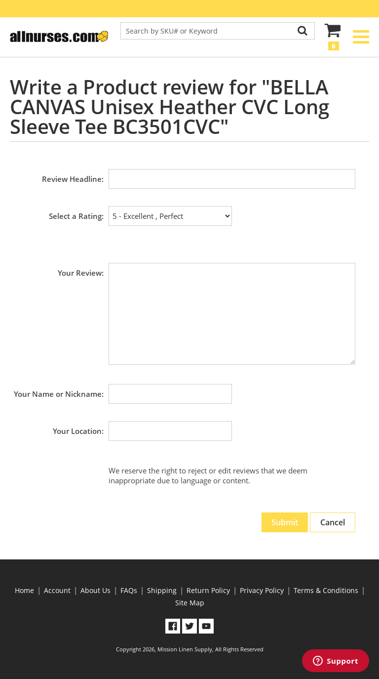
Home (24, 590)
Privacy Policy (262, 590)
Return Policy (208, 590)
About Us (95, 590)
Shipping (162, 590)
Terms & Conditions (326, 590)
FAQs (128, 590)
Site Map (189, 602)
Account (57, 590)
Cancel (332, 522)
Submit (284, 522)
